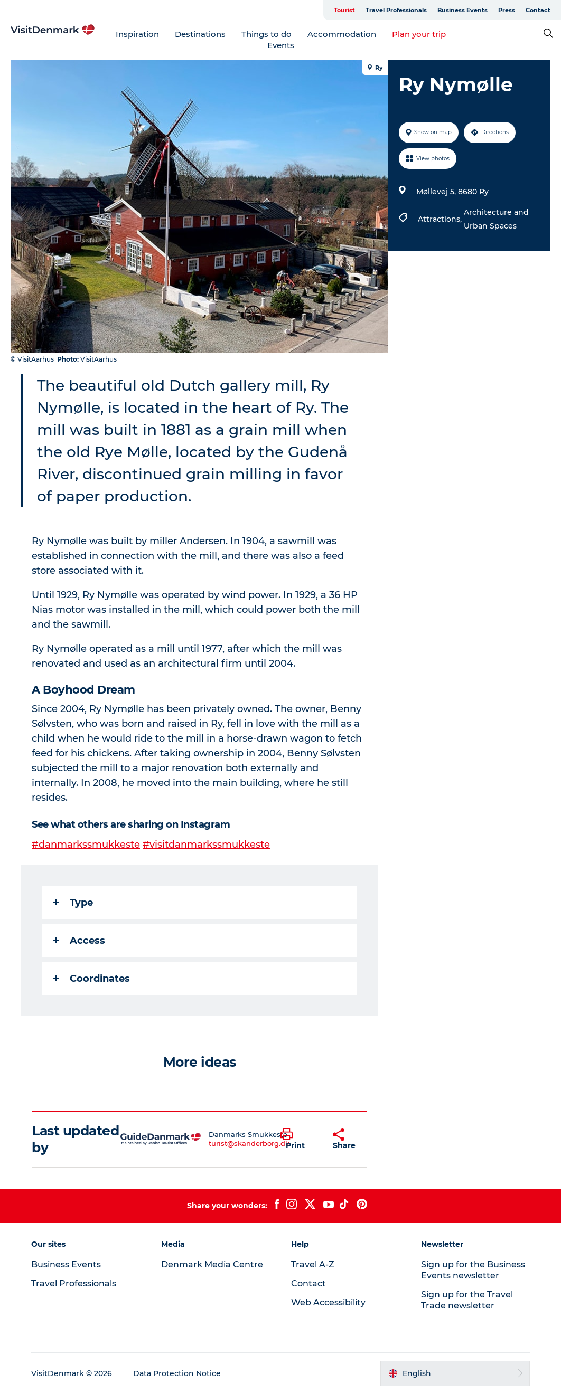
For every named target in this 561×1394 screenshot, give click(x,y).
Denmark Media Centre (212, 1264)
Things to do (266, 34)
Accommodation (341, 34)
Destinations (200, 34)
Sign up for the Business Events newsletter (473, 1270)
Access (79, 940)
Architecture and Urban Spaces (496, 219)
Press (506, 10)
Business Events (462, 10)
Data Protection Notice (177, 1373)
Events (280, 45)
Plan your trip (419, 34)
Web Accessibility (328, 1302)
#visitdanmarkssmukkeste (206, 844)
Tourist (344, 10)
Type (73, 902)
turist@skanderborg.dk (249, 1143)
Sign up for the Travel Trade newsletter (467, 1300)
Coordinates (91, 978)
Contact (538, 10)
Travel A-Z (312, 1264)
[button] (298, 1139)
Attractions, (441, 219)
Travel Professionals (396, 10)
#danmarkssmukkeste (86, 844)
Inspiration (137, 34)
